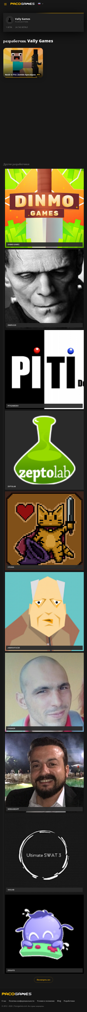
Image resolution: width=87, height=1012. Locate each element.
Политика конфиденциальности (21, 1001)
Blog (59, 1001)
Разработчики (69, 1001)
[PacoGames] (17, 993)
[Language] (40, 3)
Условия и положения (45, 1001)
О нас (4, 1001)
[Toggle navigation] (5, 4)
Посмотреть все (43, 979)
